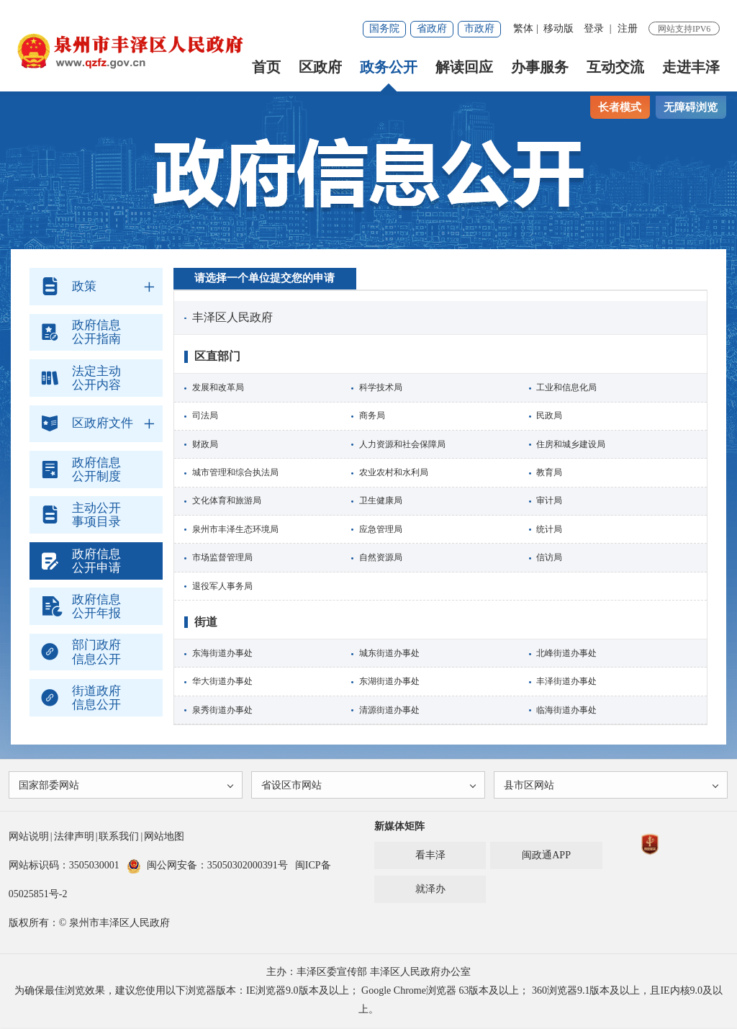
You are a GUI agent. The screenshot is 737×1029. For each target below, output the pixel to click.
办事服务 (540, 67)
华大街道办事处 (222, 681)
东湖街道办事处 (389, 681)
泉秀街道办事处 (222, 710)
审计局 (549, 500)
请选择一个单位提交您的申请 (264, 278)
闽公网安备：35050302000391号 (207, 866)
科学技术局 (380, 387)
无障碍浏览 (691, 107)
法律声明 (74, 837)
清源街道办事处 (389, 710)
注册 (628, 28)
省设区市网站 (369, 786)
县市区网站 (612, 786)
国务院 (384, 28)
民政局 (549, 415)
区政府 (320, 67)
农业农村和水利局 (393, 472)
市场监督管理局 (222, 557)
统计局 (549, 529)
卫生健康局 (380, 500)
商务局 (372, 415)
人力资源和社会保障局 (402, 444)
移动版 (558, 28)
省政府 (432, 28)
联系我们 (119, 837)
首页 (266, 67)
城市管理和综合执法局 (235, 472)
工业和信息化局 (566, 387)
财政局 (205, 444)
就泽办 (430, 890)
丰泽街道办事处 (566, 681)
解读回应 (464, 67)
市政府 (479, 28)
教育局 (549, 472)
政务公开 (388, 67)
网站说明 (29, 837)
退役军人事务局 (222, 586)
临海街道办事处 (566, 710)
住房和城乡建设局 (570, 444)
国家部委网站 (127, 786)
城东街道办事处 (389, 653)
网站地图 (164, 837)
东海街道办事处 (222, 653)
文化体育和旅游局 (226, 500)
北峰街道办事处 (566, 653)
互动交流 (615, 67)
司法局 (205, 415)
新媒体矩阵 (399, 827)
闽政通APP (546, 856)
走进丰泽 (691, 67)
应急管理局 (380, 529)
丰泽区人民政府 (232, 317)
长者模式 (619, 107)
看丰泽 (430, 856)
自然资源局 (380, 557)
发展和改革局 (218, 387)
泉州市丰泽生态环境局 (235, 529)
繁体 (523, 28)
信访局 (549, 557)
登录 (594, 28)
